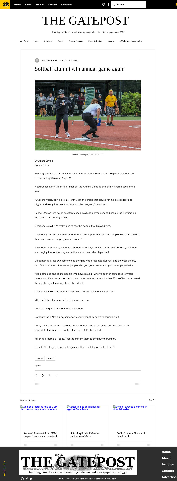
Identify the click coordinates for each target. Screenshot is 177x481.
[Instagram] (103, 4)
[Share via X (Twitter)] (43, 375)
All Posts (24, 41)
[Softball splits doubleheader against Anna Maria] (87, 417)
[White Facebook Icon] (26, 478)
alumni (50, 358)
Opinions (48, 41)
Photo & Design (95, 41)
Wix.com (111, 478)
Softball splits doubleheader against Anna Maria (84, 435)
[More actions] (139, 60)
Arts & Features (76, 41)
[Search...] (128, 4)
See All (152, 400)
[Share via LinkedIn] (50, 375)
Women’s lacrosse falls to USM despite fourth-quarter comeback (40, 435)
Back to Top (4, 468)
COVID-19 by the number (131, 41)
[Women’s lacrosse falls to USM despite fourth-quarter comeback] (41, 417)
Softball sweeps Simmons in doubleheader (131, 435)
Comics (111, 41)
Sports (60, 41)
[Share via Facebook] (36, 375)
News (36, 41)
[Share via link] (57, 375)
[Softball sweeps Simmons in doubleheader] (134, 417)
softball (40, 358)
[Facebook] (108, 4)
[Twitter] (113, 4)
